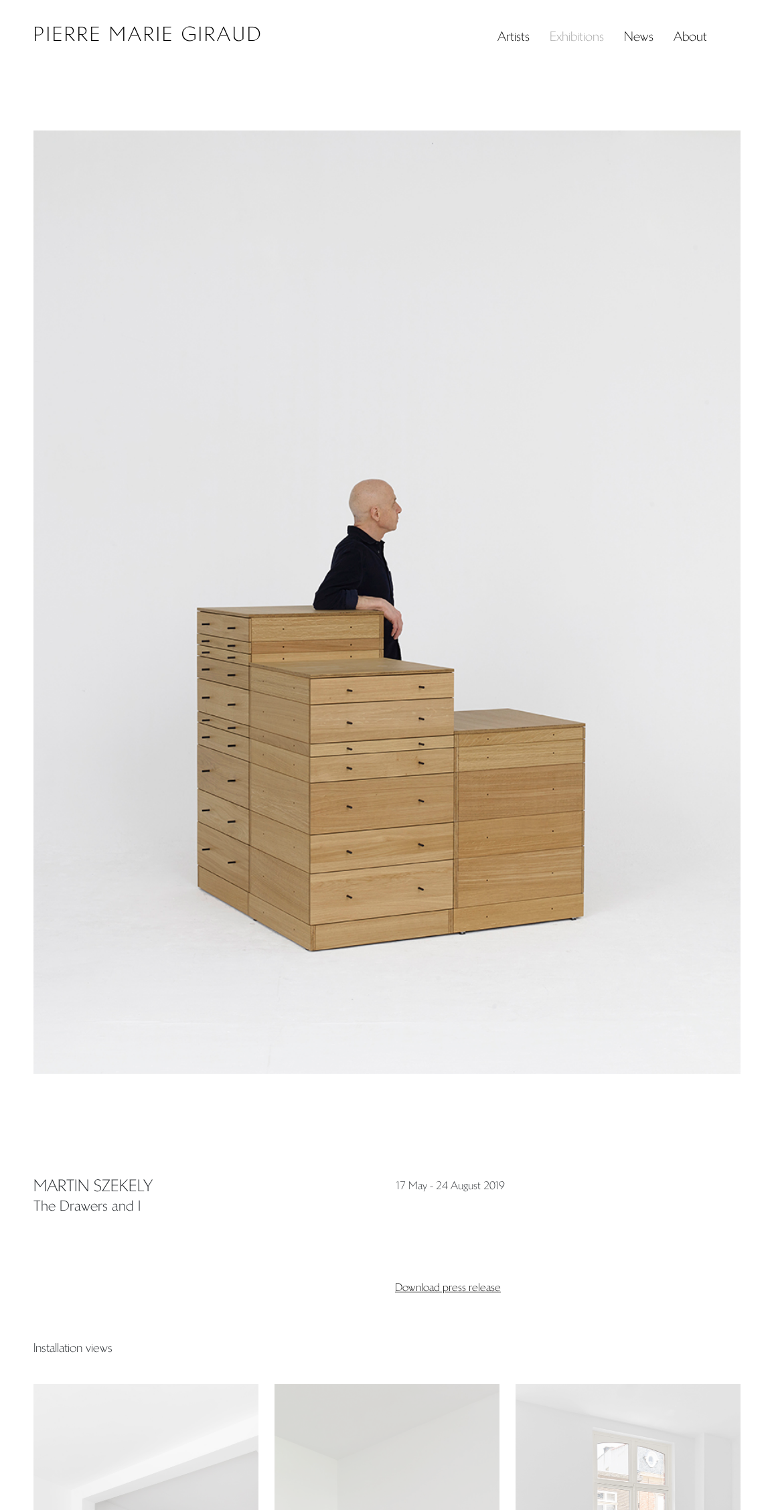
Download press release (448, 1287)
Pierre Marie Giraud (147, 34)
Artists (513, 36)
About (690, 36)
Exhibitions (577, 36)
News (638, 36)
